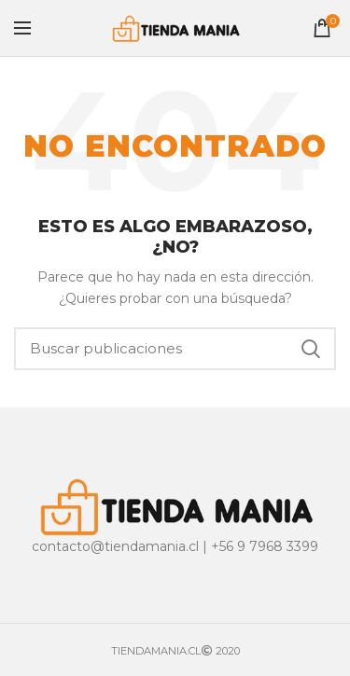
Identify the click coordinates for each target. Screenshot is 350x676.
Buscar (310, 348)
